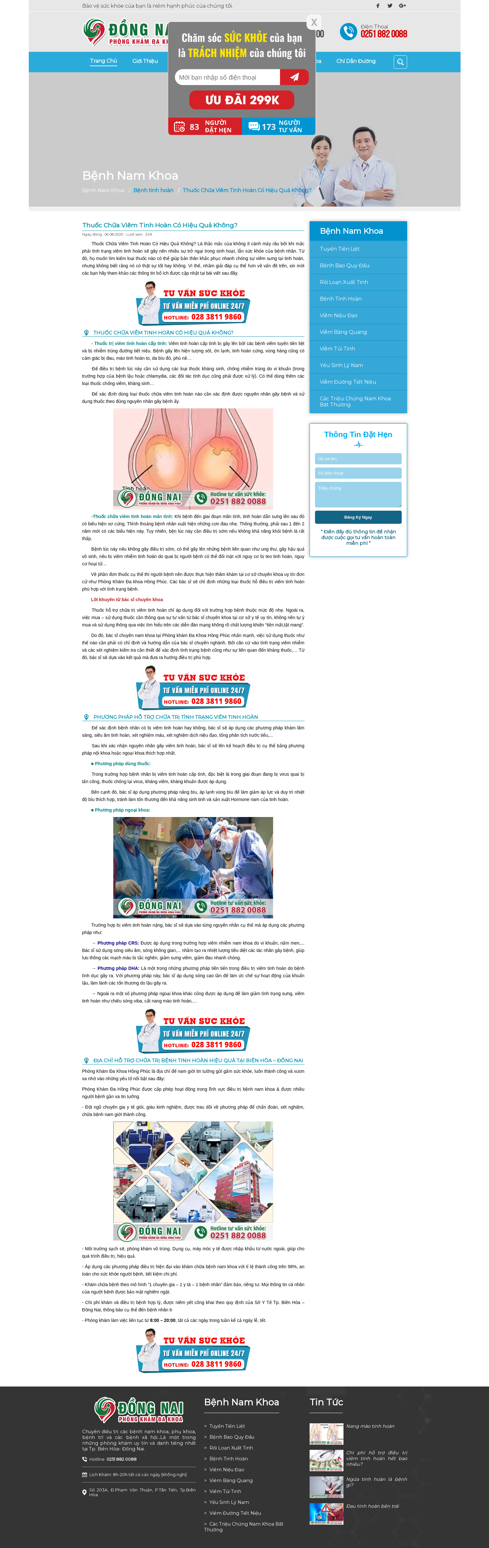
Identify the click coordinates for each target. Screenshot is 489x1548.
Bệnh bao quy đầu (345, 266)
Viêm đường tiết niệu (348, 382)
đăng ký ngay (358, 517)
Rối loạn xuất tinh (344, 282)
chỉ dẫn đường (356, 61)
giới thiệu (145, 61)
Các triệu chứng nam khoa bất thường (355, 402)
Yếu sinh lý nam (341, 365)
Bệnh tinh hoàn (341, 299)
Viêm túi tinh (337, 349)
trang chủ (103, 61)
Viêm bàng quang (343, 332)
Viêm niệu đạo (339, 315)
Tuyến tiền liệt (340, 249)
